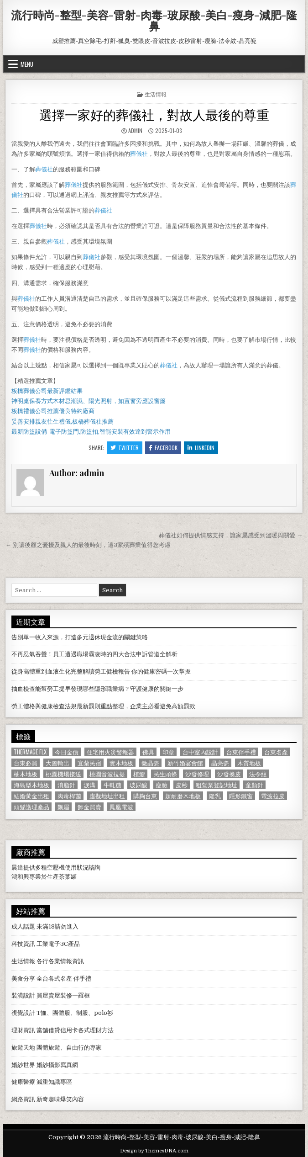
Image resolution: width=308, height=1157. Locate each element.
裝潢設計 (23, 995)
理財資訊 (23, 1030)
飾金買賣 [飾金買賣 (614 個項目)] (89, 806)
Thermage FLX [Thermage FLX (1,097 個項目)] (30, 752)
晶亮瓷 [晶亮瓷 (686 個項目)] (220, 763)
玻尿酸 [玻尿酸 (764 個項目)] (138, 784)
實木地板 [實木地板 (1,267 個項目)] (121, 763)
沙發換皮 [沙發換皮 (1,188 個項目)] (229, 774)
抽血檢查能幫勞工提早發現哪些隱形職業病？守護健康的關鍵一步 (97, 688)
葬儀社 (139, 153)
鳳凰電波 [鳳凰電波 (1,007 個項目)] (121, 806)
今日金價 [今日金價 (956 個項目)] (66, 752)
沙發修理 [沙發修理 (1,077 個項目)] (197, 774)
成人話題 (23, 926)
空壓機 (56, 867)
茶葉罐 (68, 876)
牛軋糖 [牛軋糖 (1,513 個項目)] (112, 784)
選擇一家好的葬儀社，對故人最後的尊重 (154, 114)
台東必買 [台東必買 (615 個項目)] (25, 763)
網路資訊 (23, 1099)
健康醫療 (23, 1081)
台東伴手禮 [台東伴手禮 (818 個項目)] (241, 752)
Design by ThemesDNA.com (154, 1151)
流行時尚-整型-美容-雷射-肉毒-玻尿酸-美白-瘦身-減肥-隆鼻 (154, 20)
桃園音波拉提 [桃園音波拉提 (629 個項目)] (107, 774)
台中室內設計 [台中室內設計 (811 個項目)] (200, 752)
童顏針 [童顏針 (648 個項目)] (254, 784)
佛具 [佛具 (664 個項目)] (148, 752)
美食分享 (23, 978)
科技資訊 (23, 943)
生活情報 (156, 94)
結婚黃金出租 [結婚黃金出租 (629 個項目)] (31, 795)
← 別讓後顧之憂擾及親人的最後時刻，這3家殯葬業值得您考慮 (88, 544)
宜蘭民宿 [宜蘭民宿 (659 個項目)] (89, 763)
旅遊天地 (23, 1047)
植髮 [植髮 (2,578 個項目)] (139, 774)
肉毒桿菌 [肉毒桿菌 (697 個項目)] (69, 795)
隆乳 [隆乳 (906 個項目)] (215, 795)
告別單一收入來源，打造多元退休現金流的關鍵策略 (79, 637)
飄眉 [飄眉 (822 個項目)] (63, 806)
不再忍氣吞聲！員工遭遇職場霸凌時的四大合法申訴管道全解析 (94, 654)
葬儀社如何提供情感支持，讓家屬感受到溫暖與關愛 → (231, 535)
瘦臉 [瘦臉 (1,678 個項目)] (161, 784)
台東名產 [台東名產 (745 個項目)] (276, 752)
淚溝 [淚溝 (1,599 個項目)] (89, 784)
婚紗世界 (23, 1064)
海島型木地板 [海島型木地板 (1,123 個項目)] (31, 784)
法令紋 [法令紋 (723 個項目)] (258, 774)
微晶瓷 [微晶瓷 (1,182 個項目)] (150, 763)
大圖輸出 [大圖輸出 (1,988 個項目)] (57, 763)
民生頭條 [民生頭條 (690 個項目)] (165, 774)
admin (135, 130)
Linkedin (201, 447)
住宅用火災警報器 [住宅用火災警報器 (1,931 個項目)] (110, 752)
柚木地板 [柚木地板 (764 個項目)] (25, 774)
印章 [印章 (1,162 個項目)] (168, 752)
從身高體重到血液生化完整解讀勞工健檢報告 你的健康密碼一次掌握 (101, 671)
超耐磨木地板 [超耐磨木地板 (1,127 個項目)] (183, 795)
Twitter (124, 447)
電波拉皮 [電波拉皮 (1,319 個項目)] (273, 795)
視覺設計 (23, 1012)
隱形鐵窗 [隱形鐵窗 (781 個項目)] (241, 795)
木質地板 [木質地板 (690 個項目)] (249, 763)
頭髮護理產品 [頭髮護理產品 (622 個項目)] (31, 806)
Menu (27, 64)
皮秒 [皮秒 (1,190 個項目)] (182, 784)
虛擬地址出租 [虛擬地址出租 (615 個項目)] (107, 795)
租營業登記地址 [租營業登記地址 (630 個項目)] (216, 784)
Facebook (163, 447)
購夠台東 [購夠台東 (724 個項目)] (145, 795)
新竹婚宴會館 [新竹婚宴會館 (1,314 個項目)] (185, 763)
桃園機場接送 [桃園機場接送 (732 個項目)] (63, 774)
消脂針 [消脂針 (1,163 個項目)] (66, 784)
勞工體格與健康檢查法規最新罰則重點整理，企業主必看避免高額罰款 (103, 706)
